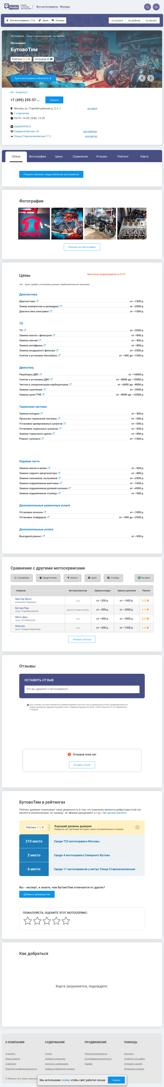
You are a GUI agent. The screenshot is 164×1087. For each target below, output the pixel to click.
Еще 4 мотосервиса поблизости (33, 78)
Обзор (16, 156)
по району (134, 20)
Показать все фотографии (82, 247)
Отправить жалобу (133, 1064)
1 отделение (21, 113)
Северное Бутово (24, 131)
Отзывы (58, 20)
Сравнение (80, 156)
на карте (92, 108)
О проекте (10, 1054)
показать (54, 100)
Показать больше (82, 639)
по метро (151, 20)
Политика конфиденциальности (21, 1069)
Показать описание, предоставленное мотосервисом (51, 174)
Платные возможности (96, 1054)
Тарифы (88, 1064)
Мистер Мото (23, 599)
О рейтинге (10, 1064)
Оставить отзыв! (82, 765)
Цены (43, 20)
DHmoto (20, 626)
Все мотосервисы (20, 20)
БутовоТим (22, 608)
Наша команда (12, 1059)
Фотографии (37, 156)
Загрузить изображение (56, 1064)
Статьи (48, 1054)
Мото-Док (21, 617)
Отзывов (42, 59)
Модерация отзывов (134, 1069)
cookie (65, 1080)
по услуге (117, 20)
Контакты (129, 1054)
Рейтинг (123, 156)
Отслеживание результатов (98, 1059)
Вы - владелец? (19, 92)
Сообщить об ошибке (134, 1059)
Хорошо (116, 1080)
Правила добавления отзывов (60, 1069)
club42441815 (22, 126)
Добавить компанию (55, 1059)
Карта (144, 156)
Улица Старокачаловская (29, 136)
